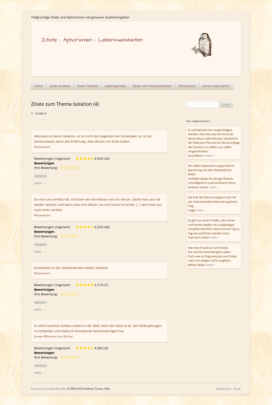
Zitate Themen (87, 86)
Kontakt (50, 389)
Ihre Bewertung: (47, 168)
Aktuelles (61, 389)
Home (38, 86)
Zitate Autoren (59, 86)
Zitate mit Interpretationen (152, 86)
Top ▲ (237, 389)
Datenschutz (223, 389)
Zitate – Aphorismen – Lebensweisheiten (92, 40)
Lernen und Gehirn (216, 86)
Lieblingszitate (115, 86)
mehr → (40, 183)
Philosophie (186, 86)
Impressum (38, 389)
